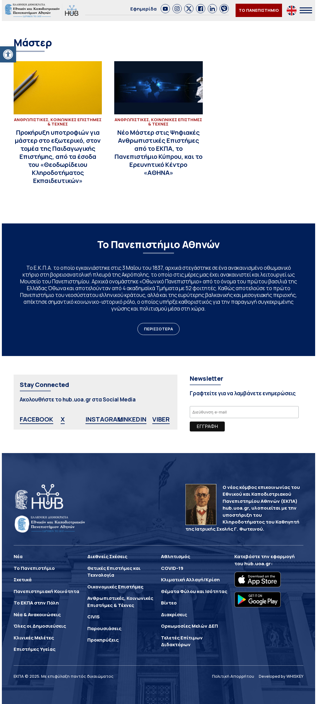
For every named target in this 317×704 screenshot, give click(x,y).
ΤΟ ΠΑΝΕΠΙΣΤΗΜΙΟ (259, 10)
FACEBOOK (36, 419)
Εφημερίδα (143, 8)
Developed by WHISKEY (281, 676)
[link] (165, 8)
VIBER (161, 419)
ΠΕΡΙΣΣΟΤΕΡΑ (158, 329)
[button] (8, 54)
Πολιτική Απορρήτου (233, 676)
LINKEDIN (132, 419)
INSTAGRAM (104, 419)
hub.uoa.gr (257, 563)
